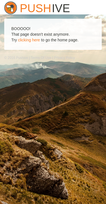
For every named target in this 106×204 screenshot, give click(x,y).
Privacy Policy (64, 58)
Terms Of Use (41, 58)
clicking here (29, 40)
